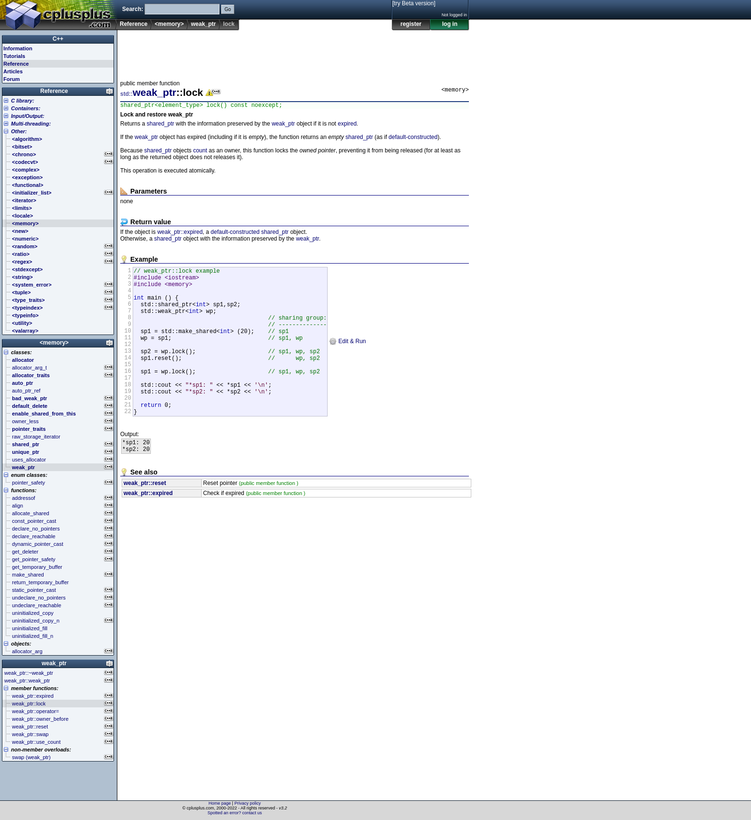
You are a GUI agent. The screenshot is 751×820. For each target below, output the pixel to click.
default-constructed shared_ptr (250, 233)
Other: (19, 131)
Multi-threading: (31, 124)
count (200, 152)
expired (347, 125)
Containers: (25, 108)
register (410, 24)
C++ (58, 38)
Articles (13, 71)
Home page (220, 803)
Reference (134, 24)
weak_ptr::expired (180, 233)
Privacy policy (247, 803)
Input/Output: (28, 116)
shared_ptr (160, 125)
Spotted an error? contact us (234, 812)
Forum (11, 79)
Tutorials (14, 56)
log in (449, 24)
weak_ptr (203, 24)
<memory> (169, 24)
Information (18, 48)
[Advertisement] (294, 52)
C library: (22, 101)
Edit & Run (347, 358)
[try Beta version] (413, 3)
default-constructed (412, 138)
